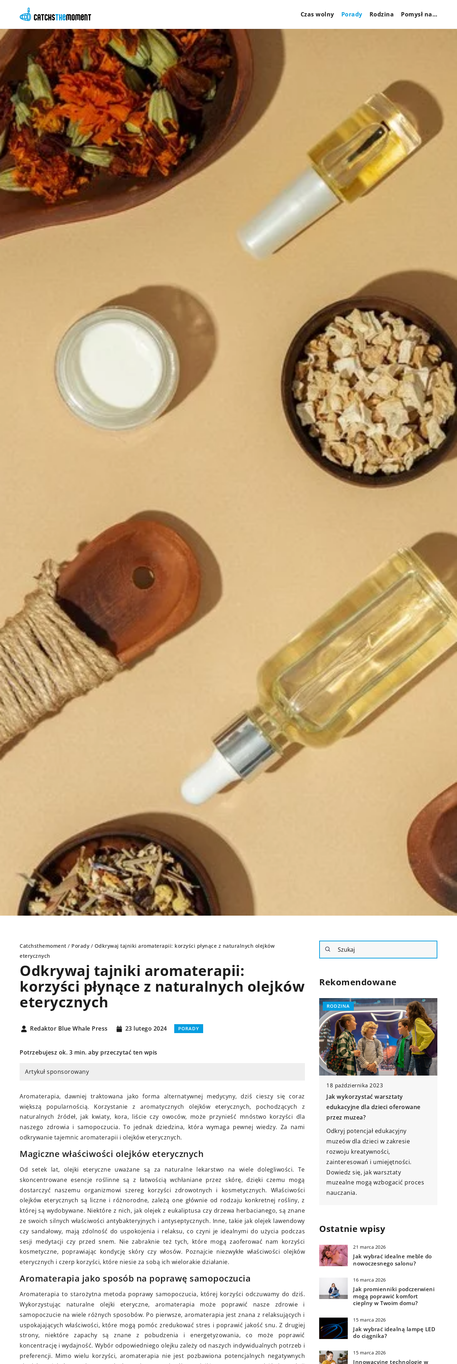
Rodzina (382, 14)
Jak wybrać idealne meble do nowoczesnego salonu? (392, 1260)
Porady (351, 14)
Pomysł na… (419, 14)
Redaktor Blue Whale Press (69, 1029)
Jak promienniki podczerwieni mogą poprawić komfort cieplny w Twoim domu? (394, 1296)
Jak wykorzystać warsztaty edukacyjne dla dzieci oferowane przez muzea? (373, 1107)
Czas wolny (317, 14)
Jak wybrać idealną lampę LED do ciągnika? (394, 1333)
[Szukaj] (327, 949)
